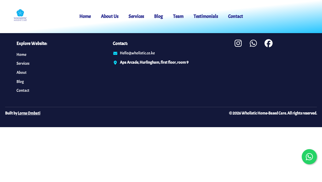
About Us (109, 16)
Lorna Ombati (29, 113)
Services (136, 16)
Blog (158, 16)
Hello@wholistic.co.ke (137, 53)
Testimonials (206, 16)
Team (178, 16)
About (21, 72)
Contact (235, 16)
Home (85, 16)
